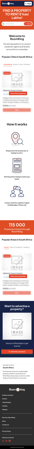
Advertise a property (17, 352)
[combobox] (14, 24)
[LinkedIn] (10, 441)
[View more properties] (18, 93)
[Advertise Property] (17, 351)
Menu (28, 4)
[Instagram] (6, 441)
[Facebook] (3, 441)
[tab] (7, 65)
